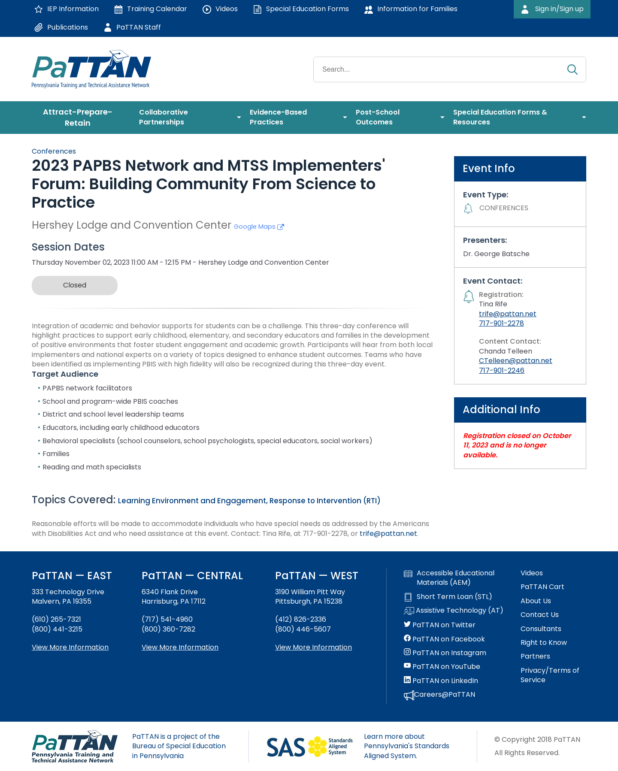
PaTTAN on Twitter (440, 625)
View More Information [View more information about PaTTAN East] (70, 647)
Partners (535, 656)
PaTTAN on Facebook (444, 639)
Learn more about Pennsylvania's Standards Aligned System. (406, 746)
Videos (532, 573)
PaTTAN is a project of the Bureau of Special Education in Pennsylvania (179, 746)
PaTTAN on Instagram (445, 653)
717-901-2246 (501, 370)
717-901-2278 (501, 323)
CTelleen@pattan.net (515, 361)
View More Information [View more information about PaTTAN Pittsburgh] (313, 647)
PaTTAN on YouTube (442, 666)
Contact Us (540, 615)
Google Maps (259, 226)
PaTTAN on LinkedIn (441, 681)
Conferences (54, 151)
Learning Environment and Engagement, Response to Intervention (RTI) (249, 501)
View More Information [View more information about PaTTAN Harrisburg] (180, 647)
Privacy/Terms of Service (550, 675)
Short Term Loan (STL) (448, 597)
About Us (536, 601)
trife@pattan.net (388, 533)
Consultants (541, 629)
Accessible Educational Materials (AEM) (449, 577)
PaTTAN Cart (542, 587)
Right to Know (544, 642)
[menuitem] (81, 117)
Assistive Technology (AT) (453, 611)
